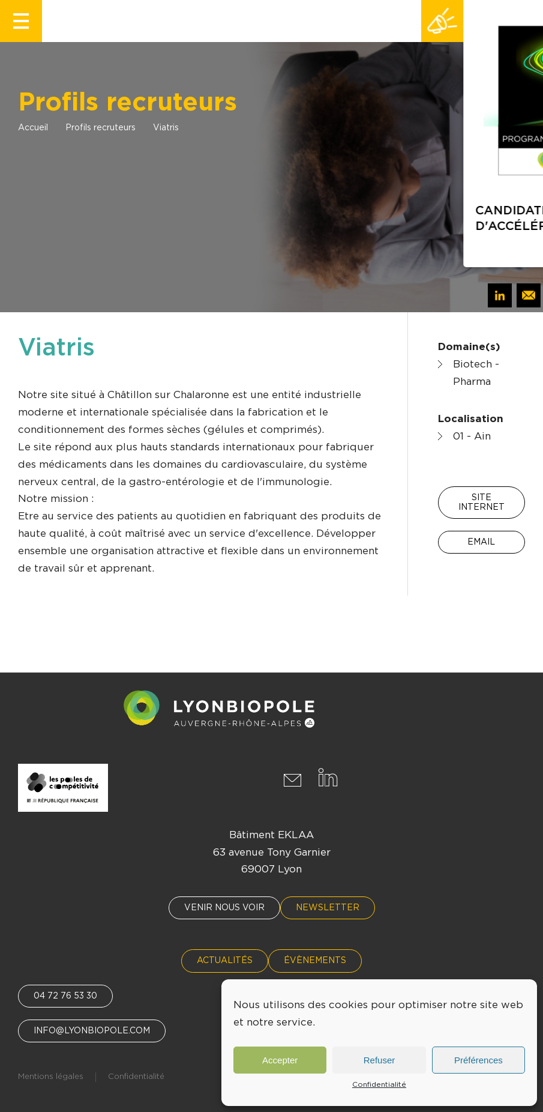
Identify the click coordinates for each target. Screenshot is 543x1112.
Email (481, 542)
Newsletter (327, 908)
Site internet (481, 503)
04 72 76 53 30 (65, 996)
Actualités (225, 960)
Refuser (379, 1060)
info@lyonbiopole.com (92, 1031)
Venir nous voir (224, 908)
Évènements (315, 960)
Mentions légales (50, 1077)
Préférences (478, 1060)
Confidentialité (379, 1084)
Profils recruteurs (100, 128)
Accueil (33, 128)
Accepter (280, 1060)
